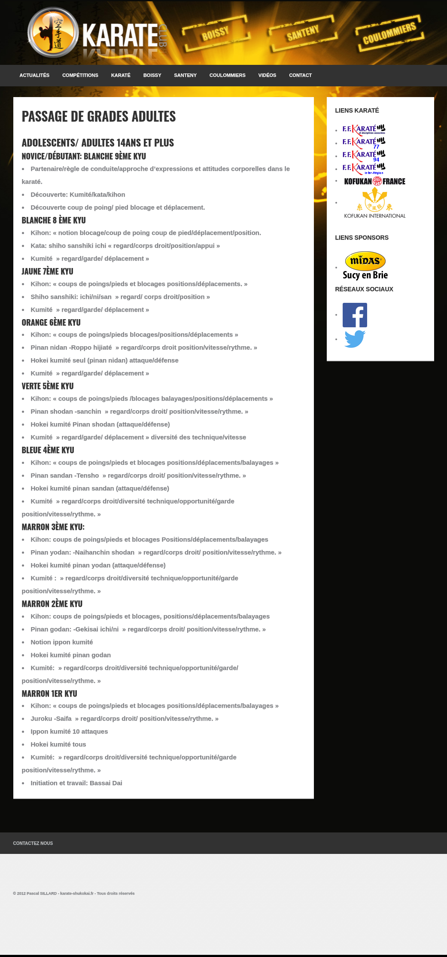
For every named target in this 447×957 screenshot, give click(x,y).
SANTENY (185, 75)
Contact (300, 75)
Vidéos (267, 75)
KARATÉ (121, 75)
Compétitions (80, 75)
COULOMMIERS (228, 75)
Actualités (35, 75)
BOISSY (152, 75)
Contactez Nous (33, 843)
